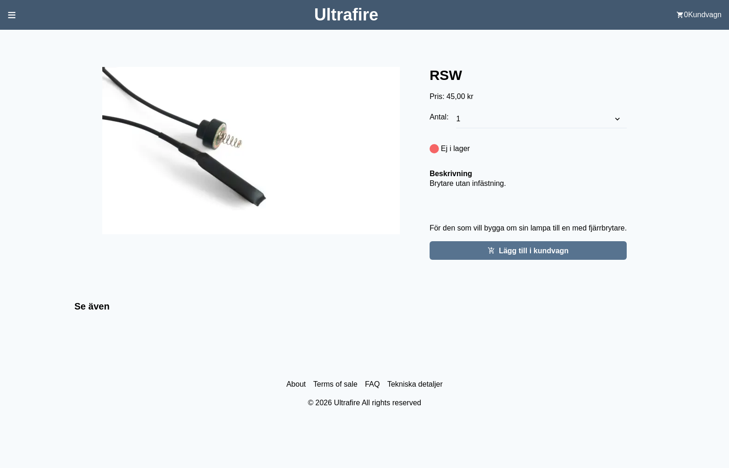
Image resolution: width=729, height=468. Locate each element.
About (296, 384)
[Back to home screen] (346, 15)
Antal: (440, 117)
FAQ (372, 384)
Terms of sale (335, 384)
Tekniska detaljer (415, 384)
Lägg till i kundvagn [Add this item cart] (528, 251)
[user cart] (699, 14)
